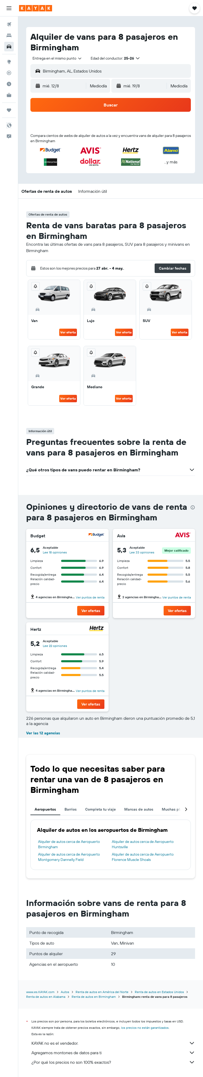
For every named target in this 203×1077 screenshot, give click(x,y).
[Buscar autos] (9, 46)
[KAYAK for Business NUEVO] (9, 95)
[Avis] (183, 535)
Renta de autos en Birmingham (94, 997)
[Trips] (9, 110)
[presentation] (192, 507)
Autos (65, 992)
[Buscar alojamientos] (9, 35)
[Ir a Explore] (9, 61)
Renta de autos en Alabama (45, 997)
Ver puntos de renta (90, 597)
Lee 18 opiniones (55, 552)
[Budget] (96, 535)
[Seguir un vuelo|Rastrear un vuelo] (9, 73)
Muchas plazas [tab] (175, 809)
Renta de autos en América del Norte (102, 992)
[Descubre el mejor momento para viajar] (9, 84)
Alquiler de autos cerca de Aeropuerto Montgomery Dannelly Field (69, 857)
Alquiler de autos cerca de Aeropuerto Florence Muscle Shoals (143, 857)
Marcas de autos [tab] (138, 809)
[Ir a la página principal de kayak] (35, 8)
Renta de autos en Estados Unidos (159, 992)
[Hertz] (96, 629)
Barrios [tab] (70, 809)
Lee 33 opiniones (142, 552)
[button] (9, 8)
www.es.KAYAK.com (40, 992)
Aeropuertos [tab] (45, 809)
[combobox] (57, 58)
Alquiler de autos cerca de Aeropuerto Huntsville (143, 844)
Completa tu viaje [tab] (100, 809)
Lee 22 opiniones (55, 646)
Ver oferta (68, 332)
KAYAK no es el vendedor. (113, 1043)
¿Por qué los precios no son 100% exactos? (113, 1062)
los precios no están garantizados (145, 1028)
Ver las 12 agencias (43, 733)
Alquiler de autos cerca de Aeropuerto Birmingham (69, 844)
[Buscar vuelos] (9, 24)
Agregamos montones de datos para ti (113, 1052)
